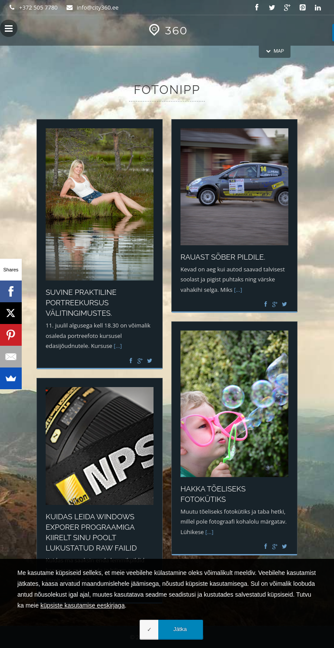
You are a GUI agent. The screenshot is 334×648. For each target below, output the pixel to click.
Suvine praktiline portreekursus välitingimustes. (81, 302)
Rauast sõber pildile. (222, 257)
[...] (118, 346)
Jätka (180, 629)
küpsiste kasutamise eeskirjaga (82, 605)
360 (166, 30)
